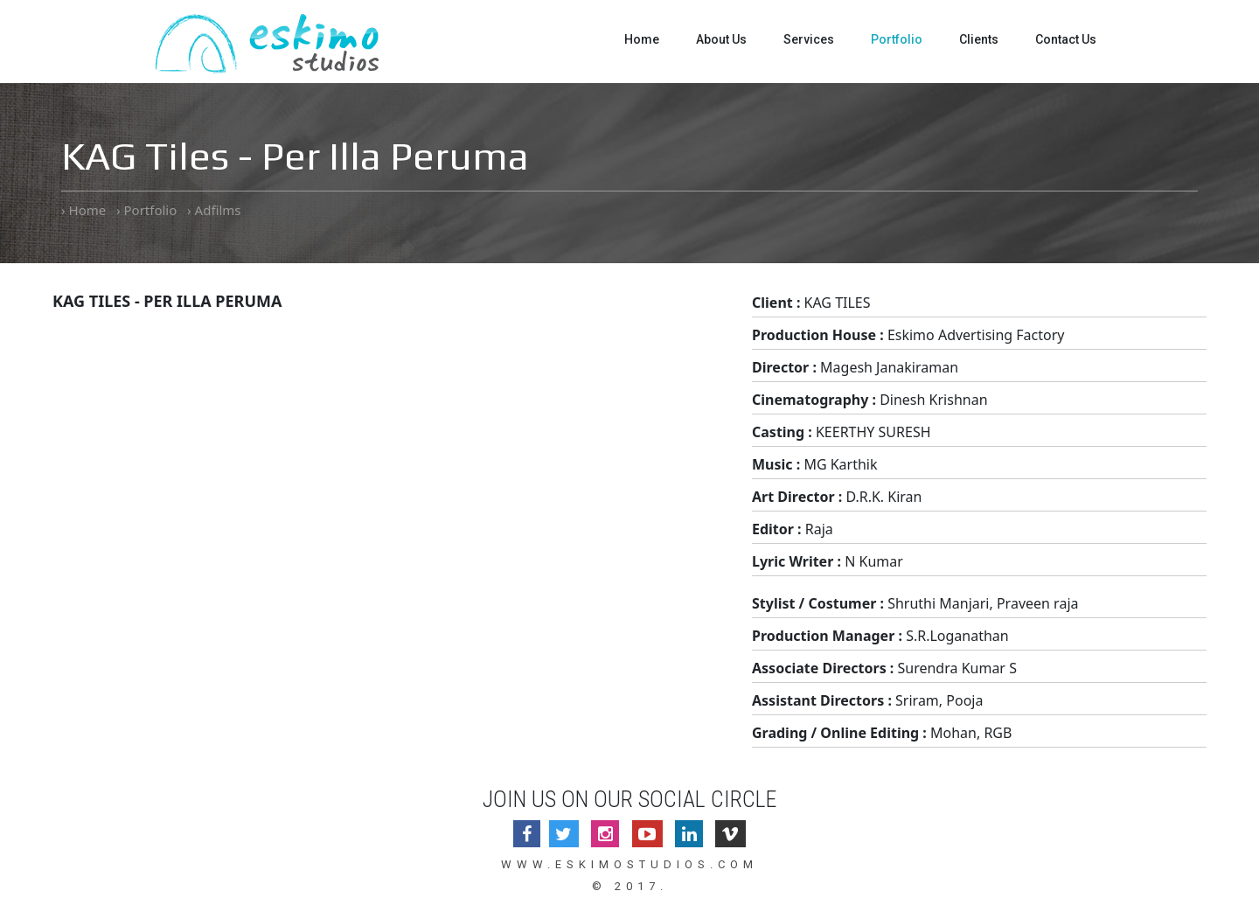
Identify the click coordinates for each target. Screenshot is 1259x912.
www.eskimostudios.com (629, 864)
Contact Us (1065, 39)
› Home (83, 210)
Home (641, 39)
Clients (978, 39)
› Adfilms (213, 210)
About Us (721, 39)
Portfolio (896, 39)
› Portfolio (146, 210)
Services (808, 39)
